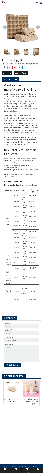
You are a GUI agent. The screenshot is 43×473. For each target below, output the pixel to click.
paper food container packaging (26, 64)
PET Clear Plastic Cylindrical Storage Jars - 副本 (31, 401)
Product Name (8, 337)
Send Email (21, 73)
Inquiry (7, 73)
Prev (5, 27)
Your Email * (8, 330)
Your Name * (8, 323)
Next (38, 27)
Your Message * (9, 344)
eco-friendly (10, 64)
